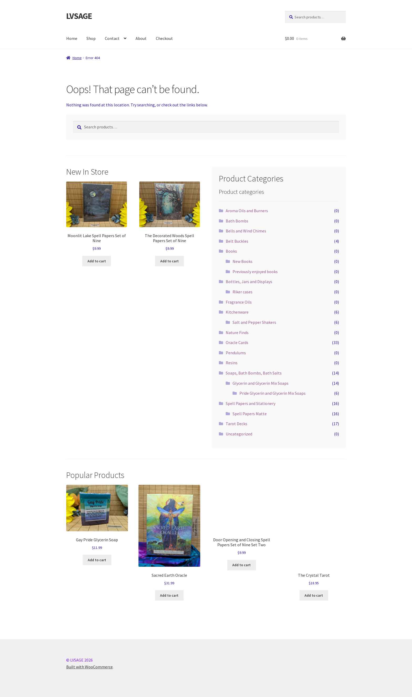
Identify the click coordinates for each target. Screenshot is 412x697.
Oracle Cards (237, 342)
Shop (91, 38)
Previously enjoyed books (255, 271)
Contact (112, 38)
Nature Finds (237, 332)
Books (231, 251)
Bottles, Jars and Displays (249, 281)
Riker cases (243, 291)
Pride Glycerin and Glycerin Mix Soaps (272, 393)
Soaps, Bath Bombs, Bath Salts (254, 373)
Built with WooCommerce (89, 666)
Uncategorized (239, 433)
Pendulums (236, 352)
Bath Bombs (237, 220)
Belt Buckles (237, 241)
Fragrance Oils (239, 302)
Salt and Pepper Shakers (254, 322)
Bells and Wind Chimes (246, 230)
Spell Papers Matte (250, 413)
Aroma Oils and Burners (247, 210)
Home (71, 38)
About (141, 38)
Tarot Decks (236, 423)
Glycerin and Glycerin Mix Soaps (261, 383)
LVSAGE (79, 16)
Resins (232, 362)
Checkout (164, 38)
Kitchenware (237, 312)
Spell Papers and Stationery (250, 403)
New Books (243, 261)
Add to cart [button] (96, 261)
